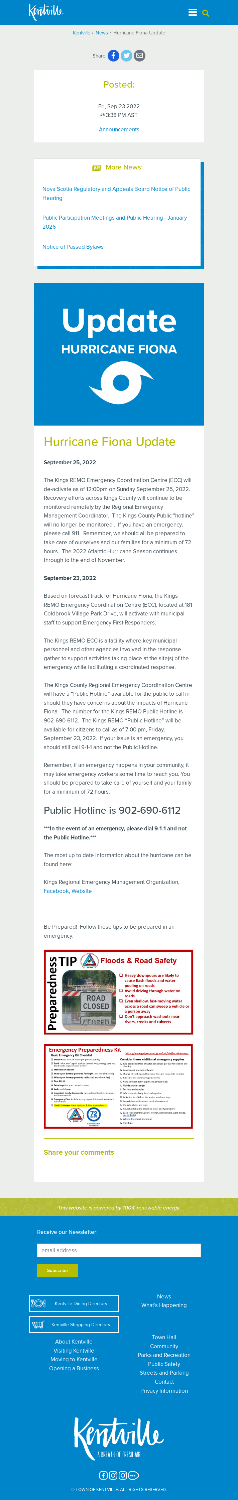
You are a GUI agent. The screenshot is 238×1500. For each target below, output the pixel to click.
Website (82, 891)
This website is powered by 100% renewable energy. (119, 1207)
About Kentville (74, 1342)
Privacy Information (164, 1391)
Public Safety (164, 1364)
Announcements (119, 129)
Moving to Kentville (74, 1359)
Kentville (81, 32)
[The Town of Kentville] (54, 12)
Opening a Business (74, 1368)
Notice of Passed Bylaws (73, 247)
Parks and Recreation (164, 1355)
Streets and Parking (164, 1373)
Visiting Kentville (73, 1351)
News (102, 32)
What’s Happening (164, 1305)
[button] (205, 13)
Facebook (56, 891)
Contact (164, 1382)
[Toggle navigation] (193, 12)
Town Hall (164, 1337)
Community (164, 1346)
